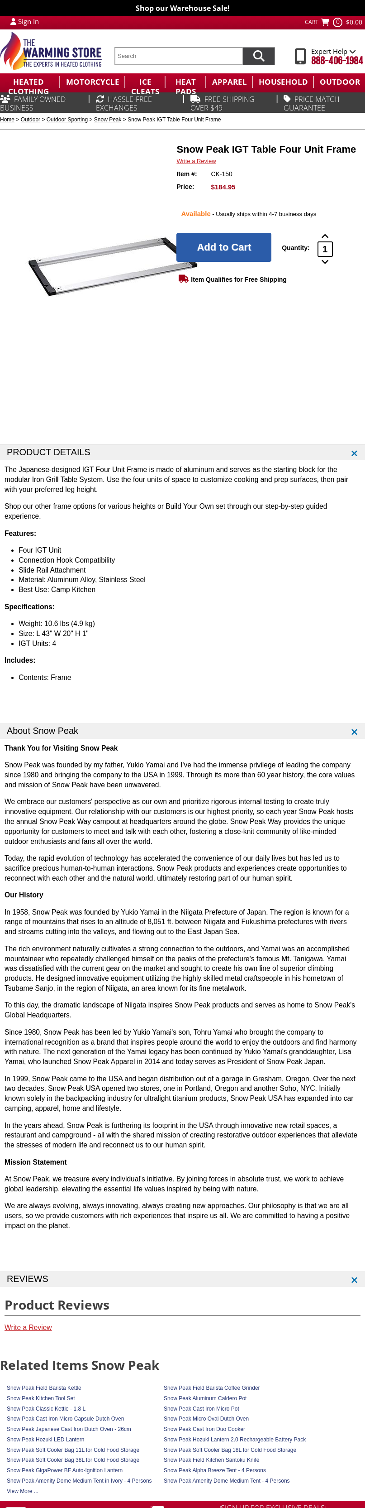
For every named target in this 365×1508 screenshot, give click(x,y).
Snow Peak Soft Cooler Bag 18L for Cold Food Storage (230, 1450)
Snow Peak (108, 119)
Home (7, 119)
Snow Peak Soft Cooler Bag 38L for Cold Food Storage (73, 1460)
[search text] (178, 56)
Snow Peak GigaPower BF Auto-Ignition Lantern (65, 1470)
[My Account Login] (13, 21)
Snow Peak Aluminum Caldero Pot (205, 1398)
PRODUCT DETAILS (48, 452)
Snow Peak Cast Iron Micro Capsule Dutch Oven (65, 1419)
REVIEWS (27, 1279)
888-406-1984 (337, 61)
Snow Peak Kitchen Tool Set (41, 1398)
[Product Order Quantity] (325, 249)
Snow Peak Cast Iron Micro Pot (201, 1409)
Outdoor (30, 119)
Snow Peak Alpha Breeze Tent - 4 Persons (215, 1470)
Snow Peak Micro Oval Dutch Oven (206, 1419)
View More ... (22, 1491)
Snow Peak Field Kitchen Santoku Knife (211, 1460)
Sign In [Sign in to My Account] (28, 21)
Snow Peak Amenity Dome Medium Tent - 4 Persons (227, 1481)
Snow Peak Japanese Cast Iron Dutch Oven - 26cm (69, 1429)
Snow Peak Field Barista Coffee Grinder (212, 1388)
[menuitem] (29, 82)
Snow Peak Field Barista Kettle (44, 1388)
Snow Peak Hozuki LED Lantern (45, 1439)
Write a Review (196, 161)
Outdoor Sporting (67, 119)
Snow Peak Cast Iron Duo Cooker (204, 1429)
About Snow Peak (42, 731)
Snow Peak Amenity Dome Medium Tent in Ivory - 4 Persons (79, 1481)
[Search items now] (258, 56)
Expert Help (333, 51)
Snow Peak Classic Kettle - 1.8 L (46, 1409)
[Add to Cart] (223, 247)
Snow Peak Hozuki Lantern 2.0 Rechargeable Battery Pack (235, 1439)
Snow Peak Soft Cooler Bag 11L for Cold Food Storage (73, 1450)
